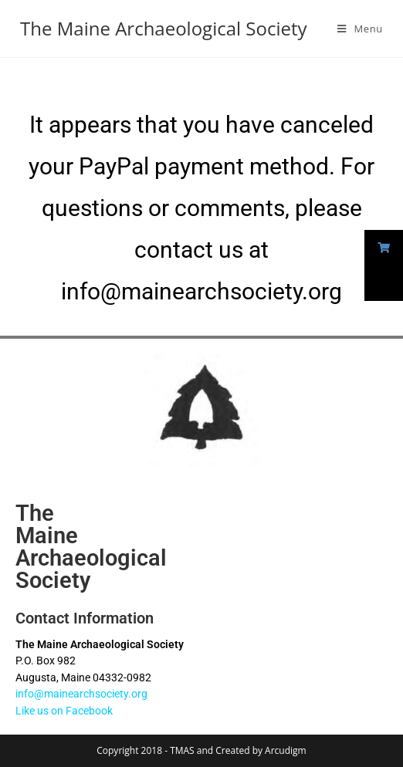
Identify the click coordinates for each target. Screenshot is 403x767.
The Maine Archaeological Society (163, 28)
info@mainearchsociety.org (81, 694)
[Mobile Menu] (360, 28)
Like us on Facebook (64, 710)
